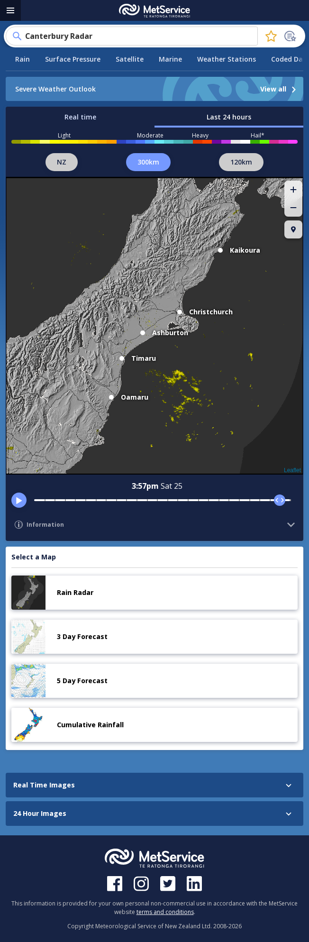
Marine (170, 59)
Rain (22, 59)
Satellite (130, 59)
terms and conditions (165, 912)
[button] (293, 190)
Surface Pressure (72, 59)
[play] (19, 500)
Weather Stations (226, 59)
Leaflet (292, 470)
